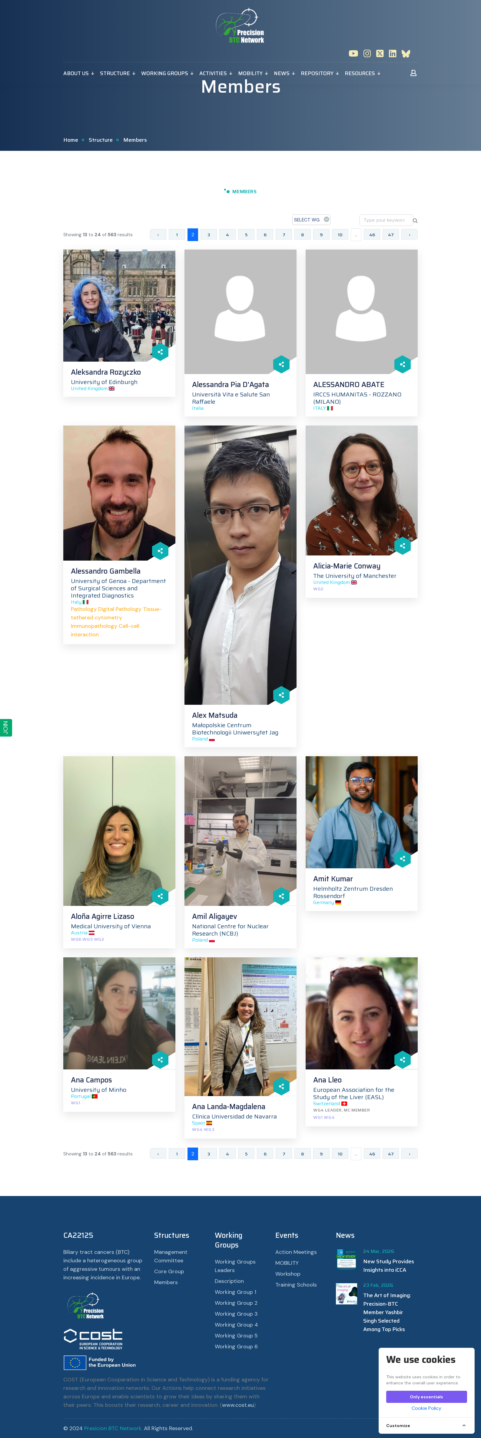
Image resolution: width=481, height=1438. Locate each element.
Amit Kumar (333, 879)
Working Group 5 (236, 1335)
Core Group (169, 1271)
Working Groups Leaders (235, 1266)
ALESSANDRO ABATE (348, 384)
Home (70, 140)
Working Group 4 (236, 1324)
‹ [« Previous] (158, 234)
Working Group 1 (235, 1292)
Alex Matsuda (214, 715)
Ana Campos (91, 1080)
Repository (317, 73)
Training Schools (296, 1284)
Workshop (287, 1273)
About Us (76, 73)
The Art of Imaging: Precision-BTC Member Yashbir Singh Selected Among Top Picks (387, 1312)
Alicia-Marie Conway (346, 566)
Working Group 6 (236, 1346)
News (282, 73)
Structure (115, 73)
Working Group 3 (236, 1313)
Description (229, 1281)
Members (166, 1282)
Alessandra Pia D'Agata (230, 384)
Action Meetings (296, 1252)
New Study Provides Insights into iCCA (388, 1265)
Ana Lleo (327, 1080)
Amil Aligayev (214, 916)
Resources (360, 73)
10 (340, 234)
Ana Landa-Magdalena (228, 1107)
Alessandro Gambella (106, 571)
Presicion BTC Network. (113, 1428)
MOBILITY (250, 73)
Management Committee (170, 1256)
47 (391, 234)
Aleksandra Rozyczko (106, 372)
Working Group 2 (236, 1303)
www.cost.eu (238, 1405)
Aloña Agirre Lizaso (102, 916)
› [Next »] (409, 234)
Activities (213, 73)
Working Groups (164, 73)
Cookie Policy (426, 1408)
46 (372, 234)
